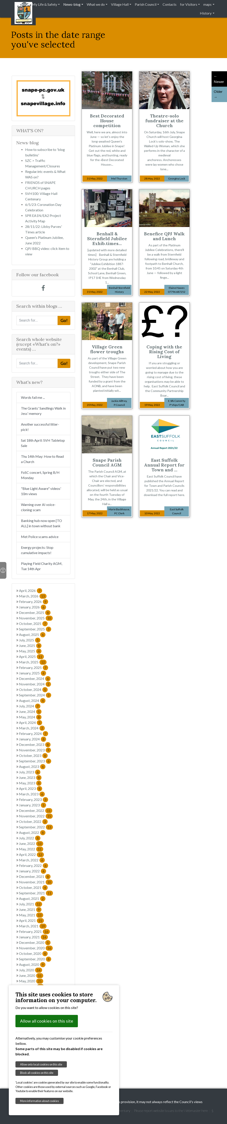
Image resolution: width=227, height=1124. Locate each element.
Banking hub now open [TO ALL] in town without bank (41, 523)
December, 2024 (35, 678)
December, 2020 (35, 942)
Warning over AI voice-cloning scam (38, 507)
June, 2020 (31, 975)
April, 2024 (30, 722)
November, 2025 (36, 618)
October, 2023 (33, 755)
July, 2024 (29, 706)
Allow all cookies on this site (46, 1020)
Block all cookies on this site (36, 1073)
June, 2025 (30, 645)
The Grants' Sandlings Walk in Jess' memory (43, 411)
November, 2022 (36, 816)
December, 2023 (35, 744)
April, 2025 (31, 656)
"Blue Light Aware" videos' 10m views (41, 491)
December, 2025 (35, 612)
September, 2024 (35, 695)
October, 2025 (33, 623)
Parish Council (145, 4)
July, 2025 (29, 640)
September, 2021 (36, 893)
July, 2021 (30, 904)
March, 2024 (32, 728)
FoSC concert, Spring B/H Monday (40, 475)
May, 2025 (30, 651)
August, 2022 (32, 832)
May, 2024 (30, 717)
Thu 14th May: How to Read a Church (42, 459)
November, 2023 (35, 750)
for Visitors (188, 4)
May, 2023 (30, 783)
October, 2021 (33, 887)
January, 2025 (32, 673)
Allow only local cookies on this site (41, 1064)
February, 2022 (33, 865)
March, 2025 (33, 662)
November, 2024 (35, 684)
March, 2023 (32, 794)
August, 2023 (32, 766)
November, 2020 (36, 948)
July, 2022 (29, 838)
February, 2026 (33, 601)
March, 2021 (33, 926)
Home (21, 4)
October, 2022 (33, 821)
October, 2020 (33, 953)
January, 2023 (32, 805)
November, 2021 (36, 882)
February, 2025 (33, 667)
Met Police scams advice (39, 537)
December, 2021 (35, 876)
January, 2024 (32, 739)
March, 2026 (33, 596)
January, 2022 (32, 871)
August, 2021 (32, 898)
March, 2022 (32, 860)
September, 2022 (36, 827)
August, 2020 (32, 964)
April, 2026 (30, 590)
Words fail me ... (33, 397)
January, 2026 (32, 607)
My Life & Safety (44, 4)
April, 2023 (30, 788)
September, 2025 (35, 629)
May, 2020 (31, 981)
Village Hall (120, 4)
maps (207, 4)
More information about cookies (39, 1101)
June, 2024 (30, 711)
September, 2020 (35, 959)
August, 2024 (32, 700)
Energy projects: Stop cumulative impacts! (37, 550)
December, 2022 (35, 810)
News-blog (72, 4)
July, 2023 (29, 772)
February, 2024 (33, 733)
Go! (64, 320)
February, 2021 (34, 931)
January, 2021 (33, 937)
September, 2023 (35, 761)
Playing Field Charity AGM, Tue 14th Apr (41, 566)
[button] (20, 98)
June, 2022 (31, 843)
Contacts (169, 4)
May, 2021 (31, 915)
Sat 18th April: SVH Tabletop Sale (43, 443)
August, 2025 (32, 634)
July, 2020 (30, 970)
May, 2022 (31, 849)
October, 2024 (33, 689)
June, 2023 (30, 777)
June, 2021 (30, 909)
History (206, 13)
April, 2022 (31, 854)
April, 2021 (31, 920)
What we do (96, 4)
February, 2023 (33, 799)
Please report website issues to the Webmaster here (171, 1110)
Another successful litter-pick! (40, 427)
